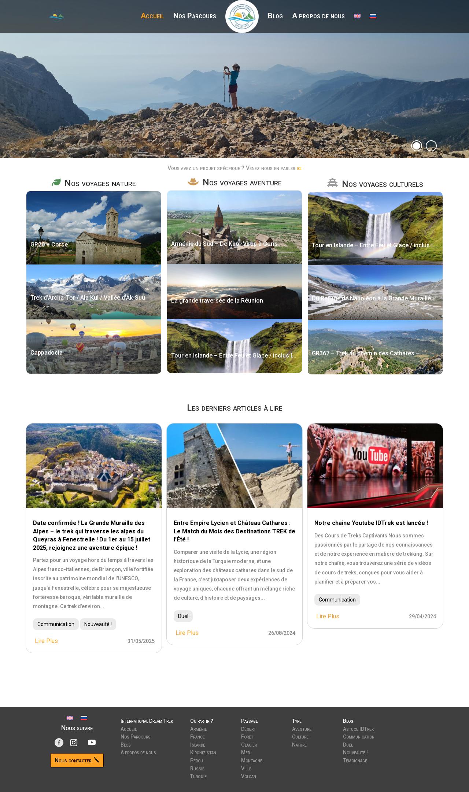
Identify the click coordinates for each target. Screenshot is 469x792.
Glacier (249, 744)
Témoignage (355, 760)
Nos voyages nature (100, 183)
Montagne (251, 760)
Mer (245, 752)
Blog (275, 16)
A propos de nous (318, 16)
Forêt (247, 736)
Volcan (248, 775)
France (197, 736)
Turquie (198, 775)
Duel (183, 616)
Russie (197, 768)
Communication (55, 624)
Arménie (198, 728)
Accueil (152, 16)
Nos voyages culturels (382, 184)
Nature (299, 744)
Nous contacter (73, 760)
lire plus (46, 640)
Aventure (301, 728)
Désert (248, 728)
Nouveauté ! (98, 624)
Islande (197, 744)
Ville (246, 768)
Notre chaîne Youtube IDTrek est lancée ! (371, 522)
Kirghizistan (203, 752)
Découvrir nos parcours (118, 95)
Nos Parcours (194, 16)
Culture (300, 736)
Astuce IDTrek (358, 728)
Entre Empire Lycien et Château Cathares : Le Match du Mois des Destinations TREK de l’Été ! (234, 531)
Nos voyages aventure (242, 182)
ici (299, 167)
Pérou (196, 760)
